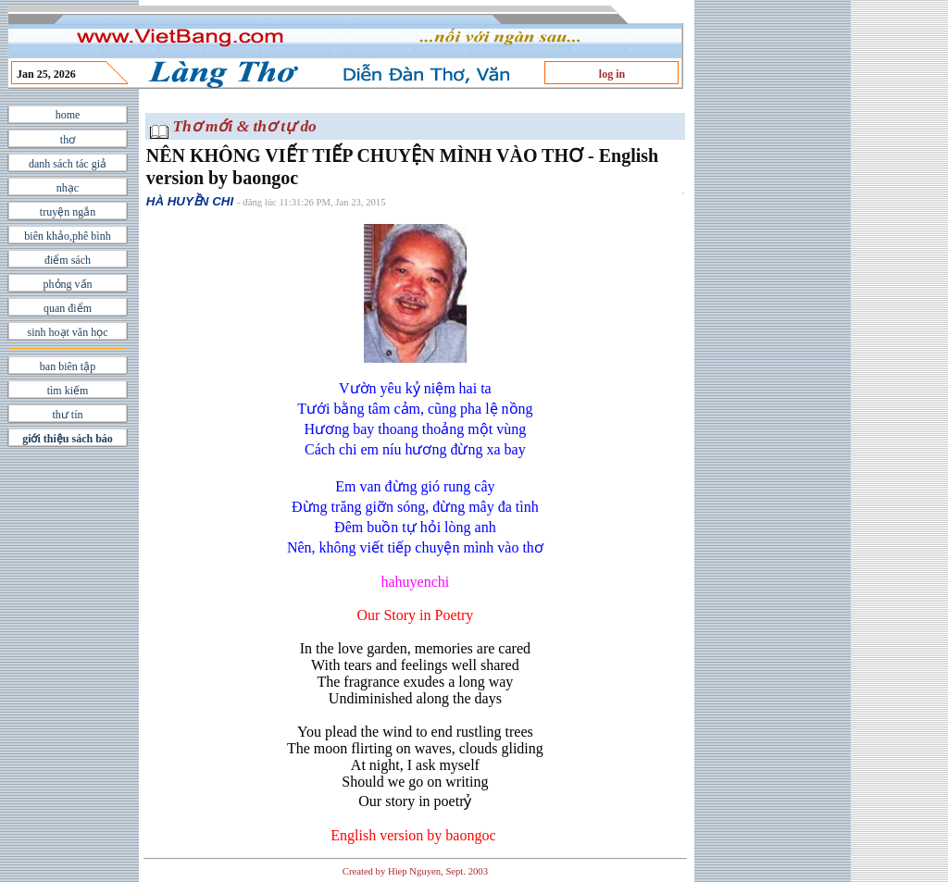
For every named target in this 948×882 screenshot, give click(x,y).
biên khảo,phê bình (67, 236)
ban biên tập (67, 366)
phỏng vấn (68, 284)
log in (612, 74)
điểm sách (67, 260)
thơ (67, 139)
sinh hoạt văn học (68, 332)
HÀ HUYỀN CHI (189, 201)
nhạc (67, 187)
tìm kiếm (68, 390)
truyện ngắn (67, 211)
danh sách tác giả (67, 163)
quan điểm (68, 308)
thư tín (67, 414)
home (68, 114)
